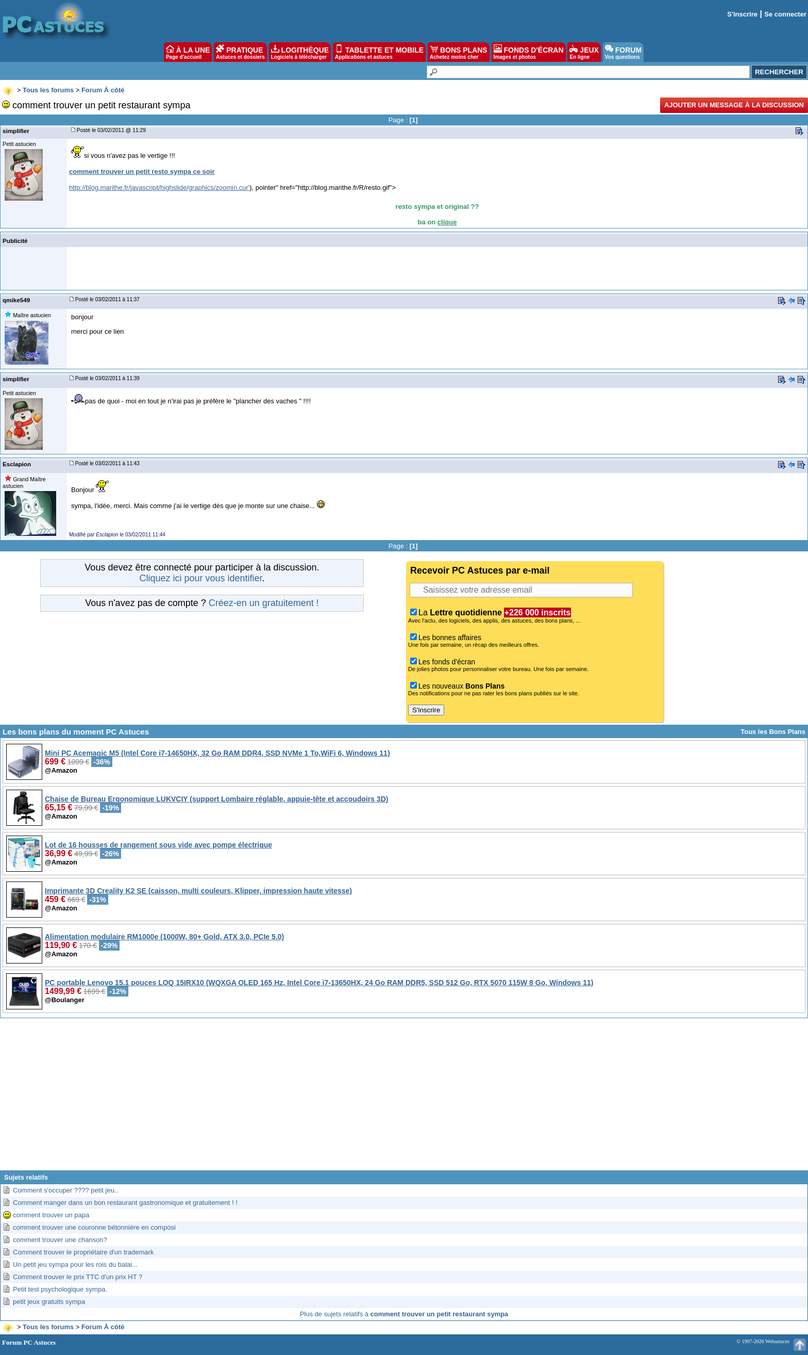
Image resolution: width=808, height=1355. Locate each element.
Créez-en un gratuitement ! (264, 603)
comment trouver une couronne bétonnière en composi (94, 1227)
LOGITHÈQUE (300, 52)
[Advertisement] (404, 1098)
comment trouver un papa (51, 1215)
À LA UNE (188, 52)
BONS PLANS (458, 52)
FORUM (623, 52)
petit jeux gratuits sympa (49, 1301)
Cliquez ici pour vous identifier (200, 578)
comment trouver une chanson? (60, 1240)
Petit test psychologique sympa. (60, 1289)
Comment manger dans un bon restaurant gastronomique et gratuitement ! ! (125, 1202)
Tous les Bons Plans (772, 732)
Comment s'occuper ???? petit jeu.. (65, 1190)
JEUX (583, 52)
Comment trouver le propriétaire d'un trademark (83, 1252)
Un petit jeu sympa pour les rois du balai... (75, 1264)
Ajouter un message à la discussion (734, 105)
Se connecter (785, 14)
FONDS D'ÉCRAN (529, 52)
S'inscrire (742, 14)
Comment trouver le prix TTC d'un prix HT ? (77, 1277)
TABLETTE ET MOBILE (379, 52)
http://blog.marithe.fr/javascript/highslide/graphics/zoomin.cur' (159, 187)
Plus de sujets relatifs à (404, 1314)
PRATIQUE (240, 52)
